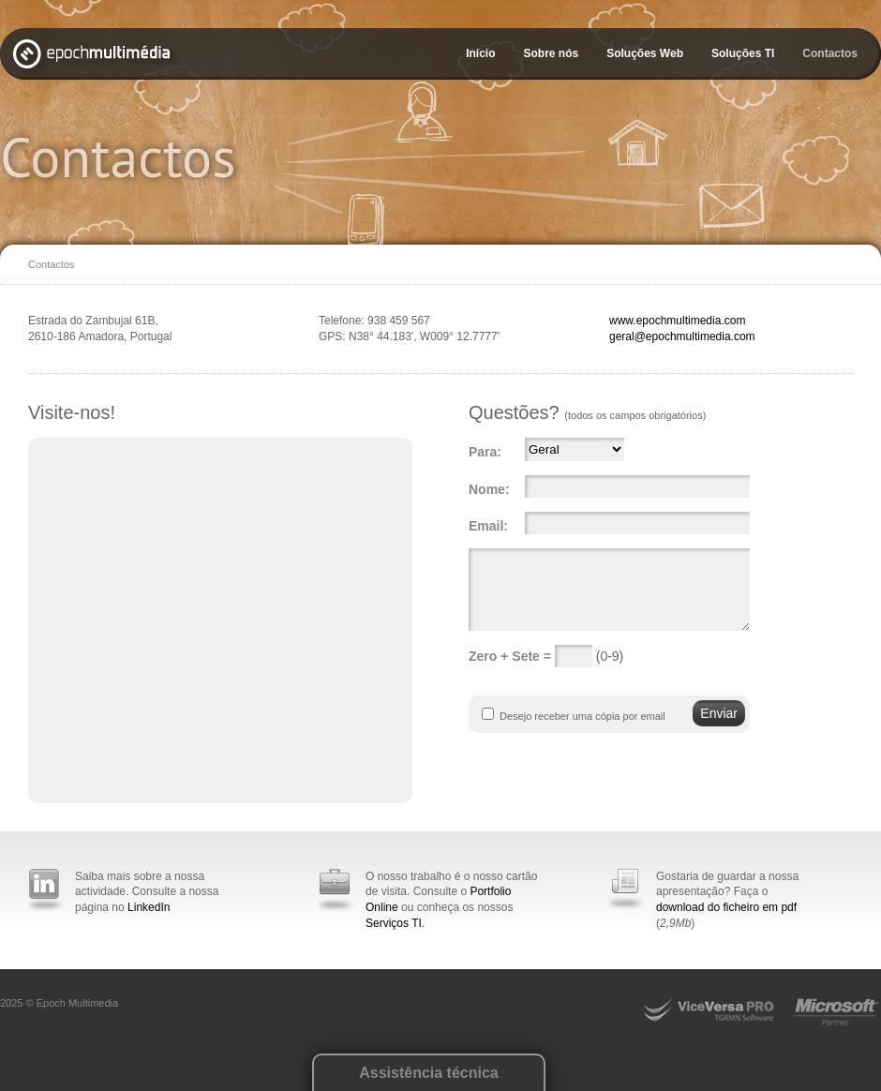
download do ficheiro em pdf (726, 907)
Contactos (830, 53)
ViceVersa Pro (717, 1012)
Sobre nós (550, 53)
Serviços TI (394, 923)
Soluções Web (644, 53)
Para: (485, 451)
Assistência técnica (429, 1073)
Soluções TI (742, 53)
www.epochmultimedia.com (677, 320)
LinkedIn (148, 907)
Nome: (489, 489)
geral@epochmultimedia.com (682, 336)
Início (480, 53)
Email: (488, 525)
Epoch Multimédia (95, 57)
